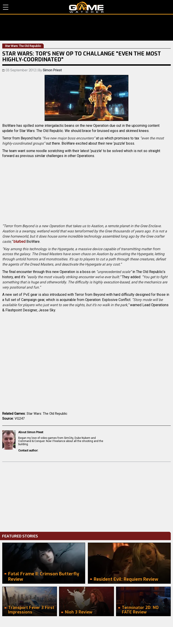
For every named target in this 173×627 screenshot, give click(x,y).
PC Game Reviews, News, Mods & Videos (86, 7)
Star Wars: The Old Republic (47, 414)
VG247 (20, 418)
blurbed (19, 241)
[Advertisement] (86, 495)
